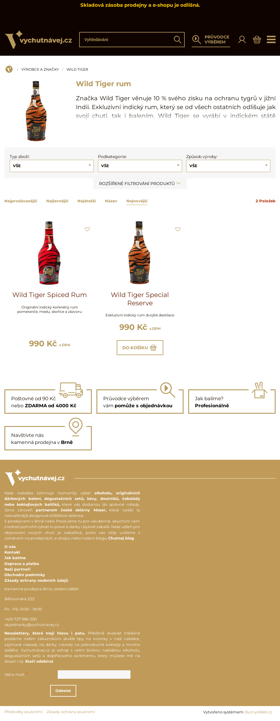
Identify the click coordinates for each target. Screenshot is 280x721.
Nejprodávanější (20, 201)
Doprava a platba (21, 564)
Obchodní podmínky (24, 575)
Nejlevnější (57, 201)
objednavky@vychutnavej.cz (31, 625)
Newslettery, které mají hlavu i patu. (44, 634)
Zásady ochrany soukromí (71, 712)
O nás (10, 547)
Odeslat (71, 691)
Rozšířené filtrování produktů (140, 183)
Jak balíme (15, 558)
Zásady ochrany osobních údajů (36, 581)
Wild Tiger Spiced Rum (49, 295)
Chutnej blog (121, 539)
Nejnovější (136, 201)
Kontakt (12, 553)
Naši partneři (17, 570)
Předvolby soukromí (23, 712)
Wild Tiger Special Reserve (140, 299)
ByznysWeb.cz (258, 712)
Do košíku (140, 347)
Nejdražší (86, 201)
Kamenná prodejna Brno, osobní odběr (41, 589)
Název (111, 201)
